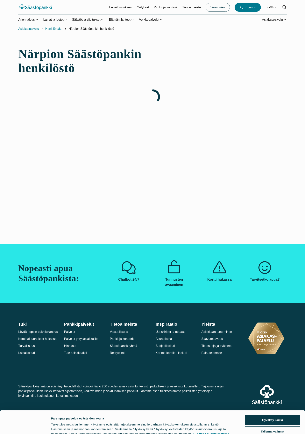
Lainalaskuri (26, 352)
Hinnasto (70, 345)
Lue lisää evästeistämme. (211, 413)
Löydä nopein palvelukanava (38, 331)
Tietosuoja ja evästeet (216, 345)
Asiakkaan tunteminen (216, 331)
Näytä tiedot (209, 426)
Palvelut (69, 331)
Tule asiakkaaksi (75, 352)
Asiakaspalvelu (28, 28)
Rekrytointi (117, 352)
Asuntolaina (164, 338)
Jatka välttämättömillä (272, 422)
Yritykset (143, 7)
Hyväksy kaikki (272, 399)
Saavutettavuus (212, 338)
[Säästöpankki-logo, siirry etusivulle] (36, 7)
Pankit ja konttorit (166, 7)
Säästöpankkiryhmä (123, 345)
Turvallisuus (26, 345)
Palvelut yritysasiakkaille (81, 338)
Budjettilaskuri (165, 345)
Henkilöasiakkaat (120, 7)
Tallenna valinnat (272, 411)
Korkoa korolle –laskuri (171, 352)
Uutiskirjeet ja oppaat (170, 331)
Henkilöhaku (53, 28)
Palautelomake (211, 352)
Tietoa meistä (191, 7)
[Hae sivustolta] (284, 7)
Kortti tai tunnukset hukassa (37, 338)
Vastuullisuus (119, 331)
